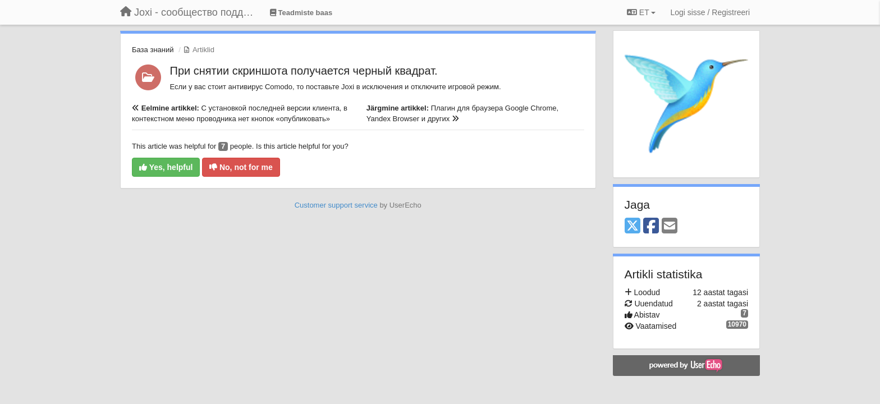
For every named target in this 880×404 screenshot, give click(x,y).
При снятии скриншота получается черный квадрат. (304, 71)
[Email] (669, 226)
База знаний (153, 49)
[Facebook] (651, 226)
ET (641, 12)
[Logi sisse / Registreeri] (710, 12)
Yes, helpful (165, 167)
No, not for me (241, 167)
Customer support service (336, 205)
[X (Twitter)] (632, 226)
